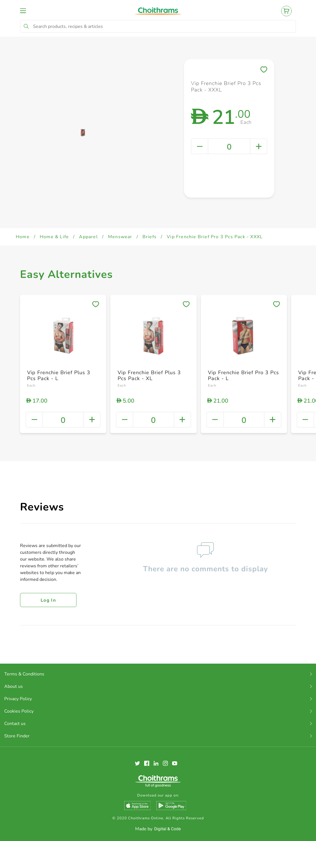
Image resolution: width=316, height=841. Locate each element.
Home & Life (54, 237)
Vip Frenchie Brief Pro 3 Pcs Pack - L (243, 375)
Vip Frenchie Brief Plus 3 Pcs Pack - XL (149, 375)
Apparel (88, 237)
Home (23, 237)
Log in (48, 600)
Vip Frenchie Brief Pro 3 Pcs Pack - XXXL (215, 237)
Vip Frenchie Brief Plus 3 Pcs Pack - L (58, 375)
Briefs (149, 237)
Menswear (120, 237)
